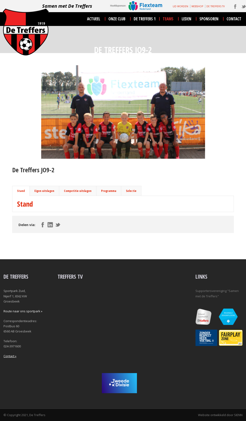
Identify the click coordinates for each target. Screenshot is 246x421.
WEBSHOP (197, 6)
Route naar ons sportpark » (23, 311)
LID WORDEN (180, 6)
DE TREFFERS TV (215, 6)
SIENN (238, 415)
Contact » (10, 356)
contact (234, 19)
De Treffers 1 (145, 19)
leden (186, 19)
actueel (93, 19)
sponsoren (208, 19)
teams (168, 19)
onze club (116, 19)
